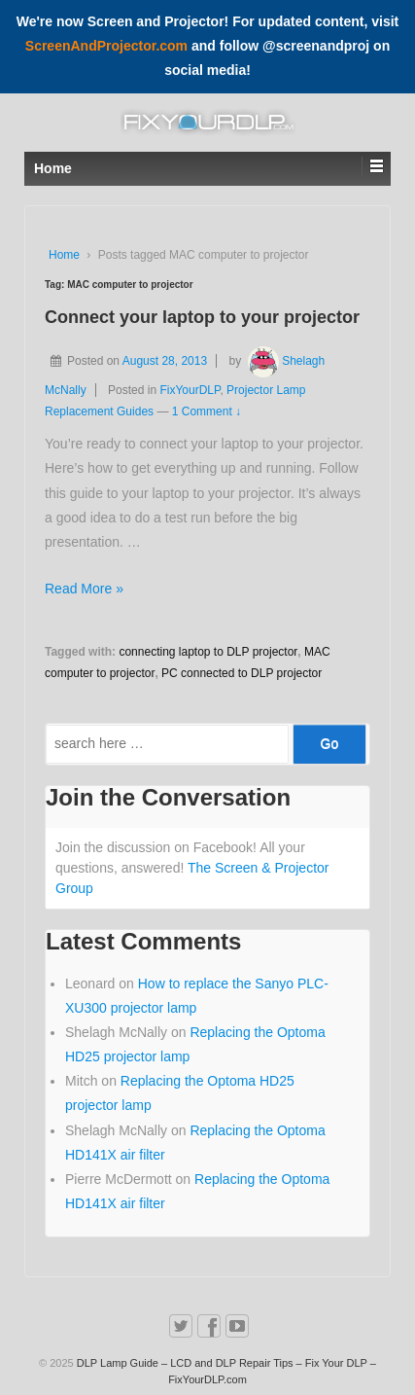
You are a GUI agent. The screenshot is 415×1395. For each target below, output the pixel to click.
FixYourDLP (189, 390)
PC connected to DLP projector (241, 673)
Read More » (84, 588)
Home (64, 255)
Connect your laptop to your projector (202, 317)
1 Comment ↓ (206, 411)
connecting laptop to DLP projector (208, 652)
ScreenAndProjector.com (106, 46)
